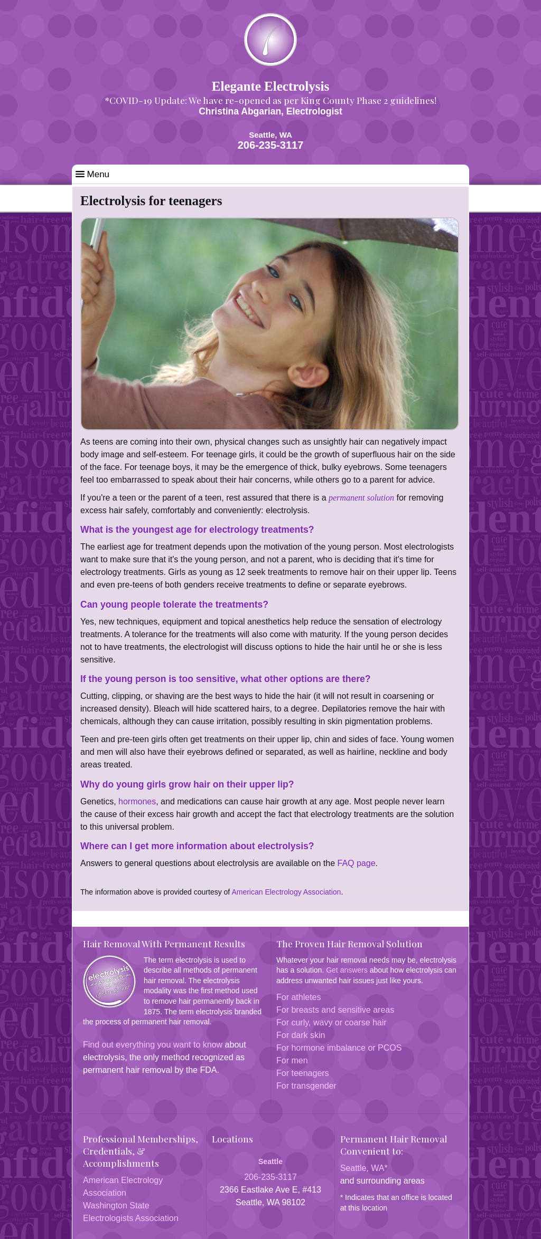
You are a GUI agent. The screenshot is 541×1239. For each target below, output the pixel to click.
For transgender (306, 1085)
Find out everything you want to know (152, 1044)
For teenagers (302, 1073)
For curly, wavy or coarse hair (331, 1022)
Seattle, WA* (364, 1168)
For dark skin (300, 1035)
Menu (92, 174)
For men (292, 1060)
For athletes (298, 997)
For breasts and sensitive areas (335, 1009)
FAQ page (357, 863)
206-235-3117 (271, 145)
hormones (136, 801)
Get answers (347, 970)
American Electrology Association (286, 892)
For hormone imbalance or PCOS (339, 1047)
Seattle (270, 1161)
